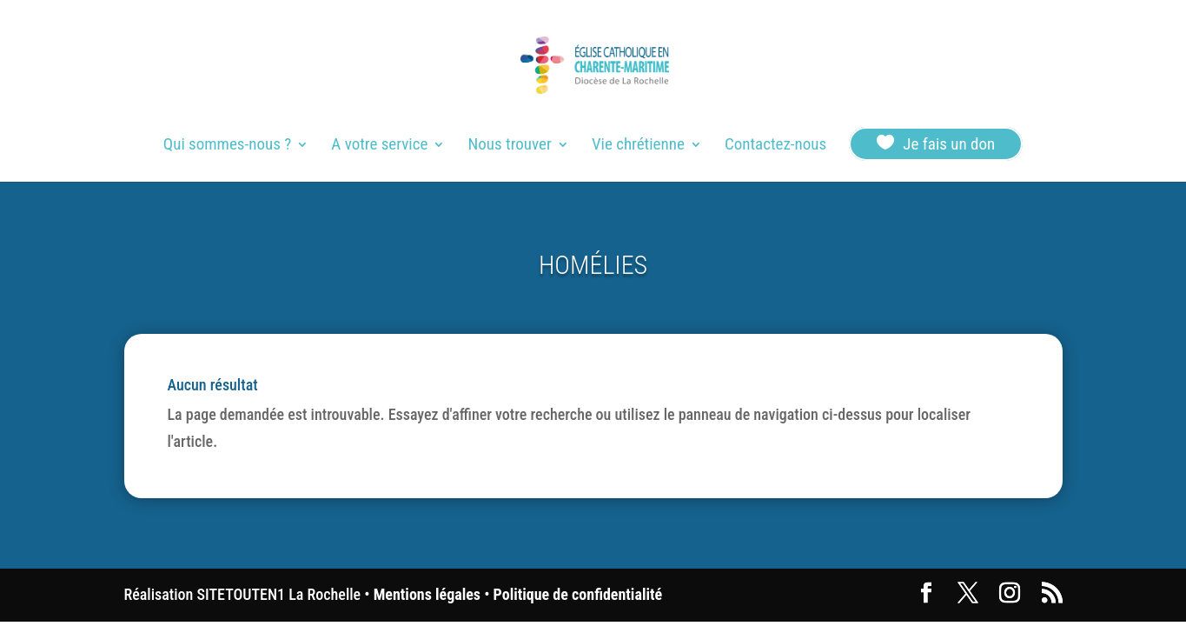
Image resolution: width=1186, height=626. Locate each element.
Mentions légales (427, 594)
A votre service (379, 146)
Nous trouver (510, 146)
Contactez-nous (775, 146)
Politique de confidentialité (578, 594)
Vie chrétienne (638, 146)
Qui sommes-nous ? (227, 146)
